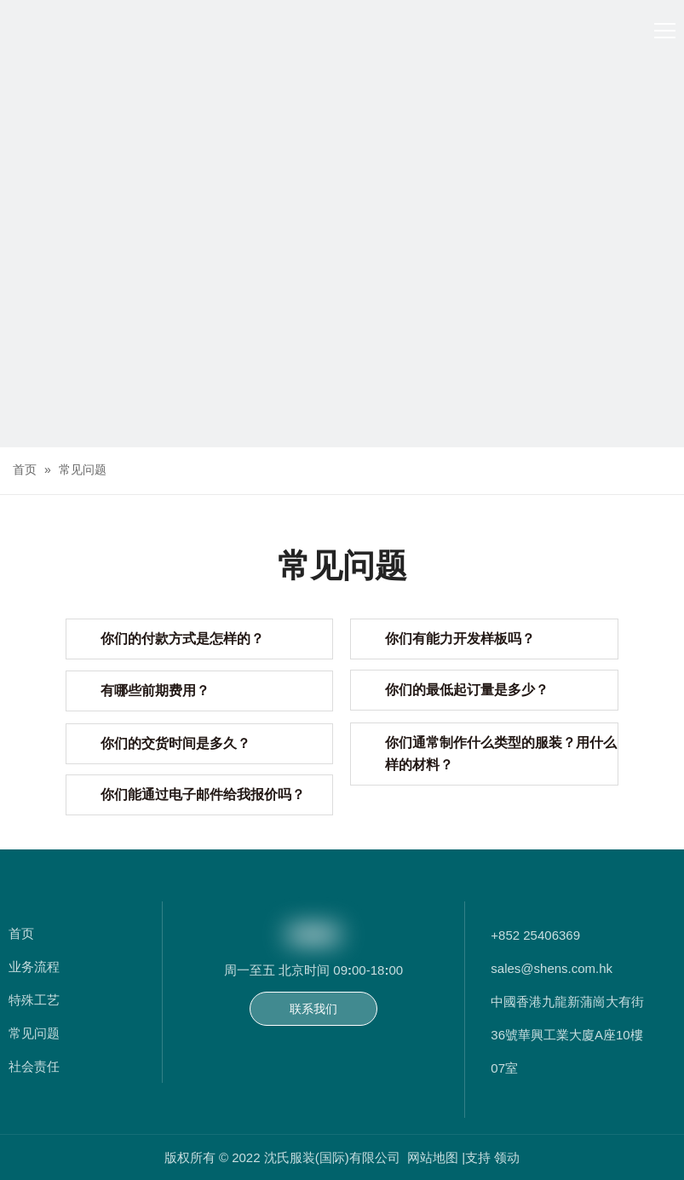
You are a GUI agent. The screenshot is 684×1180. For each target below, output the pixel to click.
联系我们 (313, 1009)
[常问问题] (342, 342)
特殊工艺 (34, 1000)
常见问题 (34, 1033)
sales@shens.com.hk (551, 968)
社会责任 (34, 1066)
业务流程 (34, 966)
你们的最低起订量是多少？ (467, 689)
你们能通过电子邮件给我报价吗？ (203, 794)
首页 (21, 933)
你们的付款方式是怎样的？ (182, 638)
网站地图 (434, 1157)
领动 (507, 1157)
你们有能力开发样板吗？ (460, 638)
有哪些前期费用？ (155, 690)
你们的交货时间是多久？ (175, 743)
